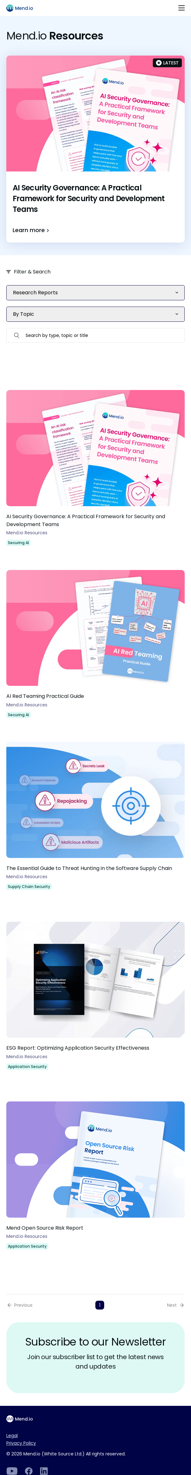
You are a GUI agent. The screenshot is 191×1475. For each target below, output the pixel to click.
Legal (12, 1435)
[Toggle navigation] (181, 8)
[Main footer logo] (22, 1419)
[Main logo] (22, 8)
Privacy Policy (21, 1443)
